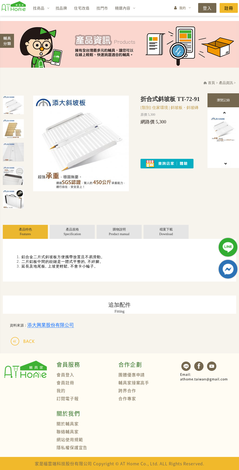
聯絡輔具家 (67, 431)
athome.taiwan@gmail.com (204, 376)
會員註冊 (65, 382)
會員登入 (65, 375)
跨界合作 (127, 390)
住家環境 (160, 107)
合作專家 (127, 398)
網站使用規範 (69, 439)
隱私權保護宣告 (71, 447)
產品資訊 (226, 83)
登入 (207, 8)
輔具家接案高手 (133, 382)
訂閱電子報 (67, 398)
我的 (182, 7)
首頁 (211, 83)
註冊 (228, 8)
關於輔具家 (67, 424)
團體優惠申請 (131, 375)
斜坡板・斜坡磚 (184, 107)
